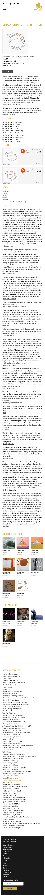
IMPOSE (6, 325)
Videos (5, 854)
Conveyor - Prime (8, 750)
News (5, 860)
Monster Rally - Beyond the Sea (12, 773)
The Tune (6, 429)
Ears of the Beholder (9, 299)
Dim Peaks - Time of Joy (10, 760)
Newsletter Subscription (10, 880)
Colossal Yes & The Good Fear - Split (14, 799)
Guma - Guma (7, 687)
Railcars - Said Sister (9, 795)
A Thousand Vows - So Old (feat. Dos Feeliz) (16, 726)
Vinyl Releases (7, 845)
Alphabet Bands (27, 244)
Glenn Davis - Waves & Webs (11, 735)
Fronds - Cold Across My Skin (11, 719)
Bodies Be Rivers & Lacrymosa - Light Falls (16, 732)
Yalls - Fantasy (7, 782)
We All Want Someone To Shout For (14, 307)
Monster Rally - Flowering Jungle (12, 715)
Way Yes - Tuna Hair (8, 713)
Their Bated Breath (9, 335)
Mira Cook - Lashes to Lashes (11, 685)
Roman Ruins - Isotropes (10, 674)
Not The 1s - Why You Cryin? (11, 791)
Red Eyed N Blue (8, 444)
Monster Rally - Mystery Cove (11, 730)
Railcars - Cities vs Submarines (12, 812)
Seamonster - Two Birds (10, 806)
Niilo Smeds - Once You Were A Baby (14, 722)
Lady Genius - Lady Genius (11, 815)
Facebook (6, 870)
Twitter (5, 866)
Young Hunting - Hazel (9, 763)
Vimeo (5, 876)
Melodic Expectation (9, 490)
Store (4, 863)
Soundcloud (7, 872)
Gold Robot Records (38, 7)
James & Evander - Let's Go (11, 778)
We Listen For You (9, 273)
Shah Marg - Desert (8, 711)
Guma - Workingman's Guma (11, 676)
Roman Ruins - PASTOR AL (11, 804)
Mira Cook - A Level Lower (10, 700)
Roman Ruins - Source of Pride (12, 747)
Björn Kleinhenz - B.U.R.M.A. (11, 808)
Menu (4, 9)
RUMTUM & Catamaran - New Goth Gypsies (16, 771)
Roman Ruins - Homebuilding (11, 780)
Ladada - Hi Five (7, 739)
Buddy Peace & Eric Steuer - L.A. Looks (15, 702)
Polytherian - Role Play (9, 693)
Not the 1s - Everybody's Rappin (12, 743)
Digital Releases (8, 847)
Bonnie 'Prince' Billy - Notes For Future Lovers (17, 817)
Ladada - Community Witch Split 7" (13, 683)
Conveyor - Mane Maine (10, 776)
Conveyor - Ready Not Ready (11, 737)
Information (6, 858)
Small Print (6, 526)
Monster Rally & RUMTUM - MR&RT (14, 717)
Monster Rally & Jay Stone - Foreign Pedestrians (17, 745)
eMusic (4, 197)
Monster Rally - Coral (9, 793)
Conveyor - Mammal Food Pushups (13, 754)
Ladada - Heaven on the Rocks (12, 706)
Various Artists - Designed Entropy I (13, 810)
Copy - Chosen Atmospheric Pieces (13, 728)
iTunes (4, 193)
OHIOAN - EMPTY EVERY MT (12, 741)
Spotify (4, 195)
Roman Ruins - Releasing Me (11, 828)
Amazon (5, 200)
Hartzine (6, 403)
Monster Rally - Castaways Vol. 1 (12, 691)
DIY (4, 413)
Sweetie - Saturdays (8, 819)
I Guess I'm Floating (9, 365)
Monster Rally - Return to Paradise (13, 758)
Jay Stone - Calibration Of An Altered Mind (15, 704)
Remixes (6, 851)
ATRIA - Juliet (6, 678)
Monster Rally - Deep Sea (10, 789)
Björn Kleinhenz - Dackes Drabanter (13, 802)
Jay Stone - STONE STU (10, 680)
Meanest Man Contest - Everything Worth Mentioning (19, 756)
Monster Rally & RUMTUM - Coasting (14, 767)
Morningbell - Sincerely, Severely (12, 696)
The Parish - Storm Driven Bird (12, 821)
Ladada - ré (6, 689)
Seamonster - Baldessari (10, 769)
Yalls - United (6, 752)
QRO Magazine (8, 458)
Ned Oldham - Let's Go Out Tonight (13, 797)
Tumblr (5, 868)
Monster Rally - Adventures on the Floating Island (18, 698)
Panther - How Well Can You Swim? (13, 825)
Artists (5, 856)
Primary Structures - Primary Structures (14, 786)
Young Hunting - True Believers (12, 709)
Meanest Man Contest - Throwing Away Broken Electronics (21, 823)
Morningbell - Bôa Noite (9, 724)
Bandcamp (5, 191)
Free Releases (7, 849)
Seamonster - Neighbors (10, 765)
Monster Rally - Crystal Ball (11, 784)
